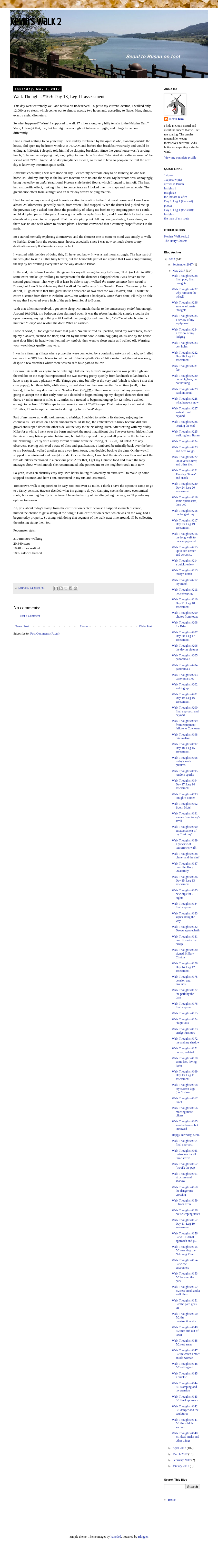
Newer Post (22, 626)
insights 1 (170, 188)
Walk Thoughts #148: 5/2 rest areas (185, 1342)
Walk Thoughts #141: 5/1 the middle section (185, 1423)
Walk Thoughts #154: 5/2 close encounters (185, 1263)
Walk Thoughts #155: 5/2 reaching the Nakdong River (185, 1250)
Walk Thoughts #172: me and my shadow (186, 1040)
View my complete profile (180, 157)
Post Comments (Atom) (45, 633)
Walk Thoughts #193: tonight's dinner (185, 796)
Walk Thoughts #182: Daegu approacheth (186, 928)
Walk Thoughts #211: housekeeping (185, 591)
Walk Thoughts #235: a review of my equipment (185, 319)
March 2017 (180, 1454)
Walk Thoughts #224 (184, 441)
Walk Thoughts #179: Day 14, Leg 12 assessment (185, 967)
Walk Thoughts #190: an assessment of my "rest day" (185, 830)
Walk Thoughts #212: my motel (185, 581)
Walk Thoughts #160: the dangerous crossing (185, 1190)
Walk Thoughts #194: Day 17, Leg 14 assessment (185, 784)
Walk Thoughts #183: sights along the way (185, 917)
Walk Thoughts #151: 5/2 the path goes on (185, 1304)
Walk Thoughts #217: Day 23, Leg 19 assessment (185, 524)
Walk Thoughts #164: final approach (185, 1142)
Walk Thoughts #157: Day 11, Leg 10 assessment (185, 1223)
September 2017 (183, 264)
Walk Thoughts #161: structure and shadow (185, 1177)
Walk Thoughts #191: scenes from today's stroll (186, 817)
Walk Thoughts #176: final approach (185, 1005)
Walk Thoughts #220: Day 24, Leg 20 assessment (185, 487)
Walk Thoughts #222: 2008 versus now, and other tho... (185, 460)
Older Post (145, 626)
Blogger (143, 1536)
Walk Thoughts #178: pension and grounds (185, 980)
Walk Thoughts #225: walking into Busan (186, 433)
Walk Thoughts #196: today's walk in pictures (185, 761)
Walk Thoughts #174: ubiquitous (185, 1021)
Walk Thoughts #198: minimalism (185, 736)
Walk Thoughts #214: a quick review (185, 562)
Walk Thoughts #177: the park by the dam (185, 993)
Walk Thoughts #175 (184, 1013)
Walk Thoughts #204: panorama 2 (185, 667)
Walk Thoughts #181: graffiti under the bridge (185, 940)
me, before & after (175, 197)
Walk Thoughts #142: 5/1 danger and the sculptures (185, 1410)
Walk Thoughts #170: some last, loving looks (185, 1061)
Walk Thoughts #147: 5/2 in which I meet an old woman (186, 1354)
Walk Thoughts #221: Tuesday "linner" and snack (185, 474)
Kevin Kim (176, 119)
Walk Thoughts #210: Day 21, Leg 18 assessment (185, 603)
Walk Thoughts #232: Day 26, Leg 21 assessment (185, 356)
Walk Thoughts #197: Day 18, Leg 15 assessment (185, 747)
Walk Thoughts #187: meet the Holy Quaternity (185, 867)
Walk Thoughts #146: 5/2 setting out (185, 1365)
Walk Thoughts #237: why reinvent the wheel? (185, 292)
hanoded (116, 1536)
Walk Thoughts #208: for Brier (185, 624)
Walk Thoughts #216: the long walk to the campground (185, 537)
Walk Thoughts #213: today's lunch (185, 572)
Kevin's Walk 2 (35, 22)
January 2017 (181, 1466)
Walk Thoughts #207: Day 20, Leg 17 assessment (185, 635)
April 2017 (180, 1448)
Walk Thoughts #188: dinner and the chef (185, 855)
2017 (172, 259)
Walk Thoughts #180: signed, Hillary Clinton (185, 953)
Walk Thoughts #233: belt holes (185, 344)
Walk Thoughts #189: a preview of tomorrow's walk (185, 844)
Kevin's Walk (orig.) (176, 236)
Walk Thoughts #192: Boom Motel (185, 805)
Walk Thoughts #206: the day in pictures (185, 647)
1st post (169, 175)
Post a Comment (30, 616)
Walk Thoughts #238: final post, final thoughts (185, 279)
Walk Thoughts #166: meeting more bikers (185, 1111)
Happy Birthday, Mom (186, 1135)
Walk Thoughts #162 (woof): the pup (184, 1165)
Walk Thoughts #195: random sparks (185, 772)
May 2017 (179, 270)
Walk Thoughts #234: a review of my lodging (185, 333)
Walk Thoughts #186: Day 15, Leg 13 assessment (185, 880)
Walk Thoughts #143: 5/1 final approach (185, 1398)
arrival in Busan (174, 184)
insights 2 (170, 193)
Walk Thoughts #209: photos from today (185, 614)
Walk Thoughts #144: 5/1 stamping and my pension (185, 1386)
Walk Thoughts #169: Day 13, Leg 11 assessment (185, 1075)
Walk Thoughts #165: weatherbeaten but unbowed (185, 1125)
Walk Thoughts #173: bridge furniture (185, 1030)
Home (84, 626)
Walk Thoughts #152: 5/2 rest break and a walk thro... (186, 1290)
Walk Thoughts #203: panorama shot (185, 676)
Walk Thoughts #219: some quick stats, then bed (185, 501)
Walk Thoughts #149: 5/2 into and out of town (185, 1330)
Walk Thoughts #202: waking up (185, 686)
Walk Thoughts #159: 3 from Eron (185, 1202)
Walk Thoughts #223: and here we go (185, 449)
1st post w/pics (173, 179)
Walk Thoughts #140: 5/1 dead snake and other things (185, 1436)
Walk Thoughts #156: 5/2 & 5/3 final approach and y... (185, 1237)
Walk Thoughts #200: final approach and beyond (185, 711)
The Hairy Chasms (175, 241)
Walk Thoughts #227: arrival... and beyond (185, 412)
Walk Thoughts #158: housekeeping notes (186, 1212)
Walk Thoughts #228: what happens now (185, 400)
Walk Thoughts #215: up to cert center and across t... (185, 550)
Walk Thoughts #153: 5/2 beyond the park (185, 1277)
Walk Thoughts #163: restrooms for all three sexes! (185, 1154)
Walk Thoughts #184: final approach (185, 905)
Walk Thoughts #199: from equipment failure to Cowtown (186, 724)
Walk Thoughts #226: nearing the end (185, 423)
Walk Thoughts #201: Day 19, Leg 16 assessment (185, 697)
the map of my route (176, 218)
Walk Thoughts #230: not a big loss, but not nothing (185, 379)
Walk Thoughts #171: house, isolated (185, 1050)
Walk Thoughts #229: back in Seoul (185, 391)
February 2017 (182, 1460)
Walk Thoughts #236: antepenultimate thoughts (185, 306)
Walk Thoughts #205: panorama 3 (185, 657)
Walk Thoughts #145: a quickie (185, 1375)
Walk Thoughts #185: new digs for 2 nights (185, 894)
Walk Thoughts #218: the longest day (185, 512)
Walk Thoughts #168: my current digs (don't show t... (185, 1088)
